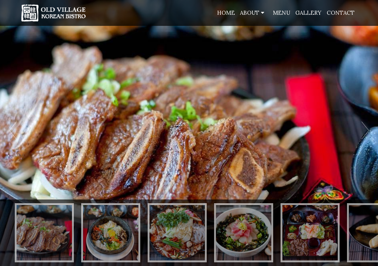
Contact (340, 12)
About (249, 12)
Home (226, 12)
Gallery (308, 12)
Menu (281, 12)
